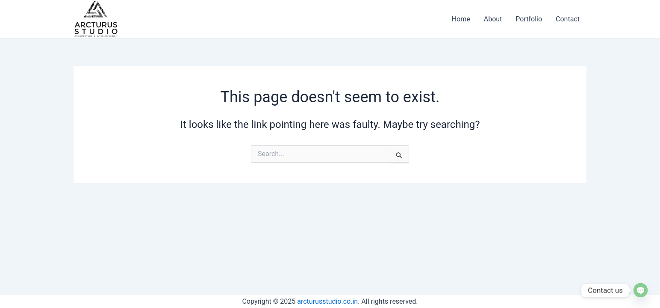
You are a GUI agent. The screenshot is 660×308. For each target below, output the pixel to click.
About (493, 19)
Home (461, 19)
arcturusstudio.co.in (327, 301)
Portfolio (529, 19)
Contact (568, 19)
